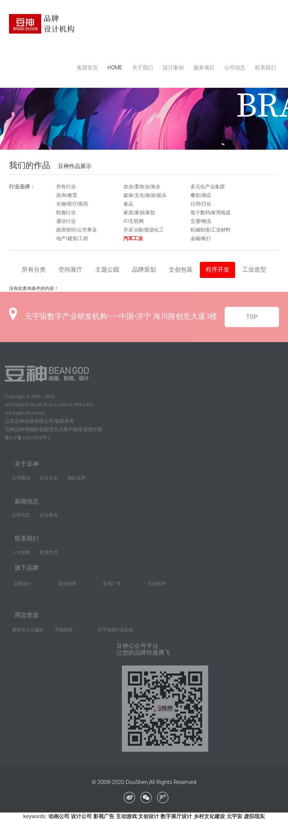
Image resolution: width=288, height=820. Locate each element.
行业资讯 (49, 517)
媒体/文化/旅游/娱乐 (144, 195)
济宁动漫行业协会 (116, 628)
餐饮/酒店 (201, 195)
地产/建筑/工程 (72, 238)
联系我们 (265, 68)
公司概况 (21, 479)
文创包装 (181, 269)
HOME (115, 68)
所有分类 (34, 269)
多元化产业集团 (207, 186)
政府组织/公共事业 (76, 230)
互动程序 (157, 581)
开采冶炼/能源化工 (143, 230)
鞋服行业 (66, 212)
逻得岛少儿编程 (28, 628)
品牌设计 (23, 581)
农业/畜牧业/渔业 (141, 186)
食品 (128, 204)
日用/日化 (201, 204)
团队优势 (77, 479)
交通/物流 (201, 221)
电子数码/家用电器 (210, 212)
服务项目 (204, 68)
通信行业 (66, 221)
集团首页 (87, 68)
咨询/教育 (66, 195)
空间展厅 (70, 269)
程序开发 (218, 269)
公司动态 (234, 68)
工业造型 (254, 269)
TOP (252, 316)
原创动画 (67, 581)
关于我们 (142, 68)
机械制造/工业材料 (210, 230)
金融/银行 (201, 238)
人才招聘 (21, 554)
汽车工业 (133, 238)
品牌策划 (144, 269)
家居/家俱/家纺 (139, 212)
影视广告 (112, 581)
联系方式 (49, 554)
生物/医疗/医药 (72, 204)
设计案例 (173, 68)
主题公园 (107, 269)
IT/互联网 (133, 221)
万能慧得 (64, 628)
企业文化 (49, 479)
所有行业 (66, 186)
